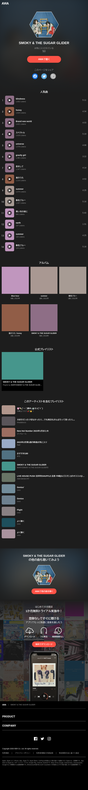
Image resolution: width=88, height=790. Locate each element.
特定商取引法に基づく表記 (69, 753)
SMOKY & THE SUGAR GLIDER (44, 333)
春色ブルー (73, 296)
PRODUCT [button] (8, 716)
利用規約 (5, 753)
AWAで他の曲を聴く (44, 591)
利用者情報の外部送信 (44, 753)
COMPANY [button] (9, 725)
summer (44, 296)
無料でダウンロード (43, 644)
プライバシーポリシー (23, 753)
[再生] (9, 100)
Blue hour (15, 296)
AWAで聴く (44, 59)
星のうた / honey (15, 333)
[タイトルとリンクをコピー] (53, 76)
